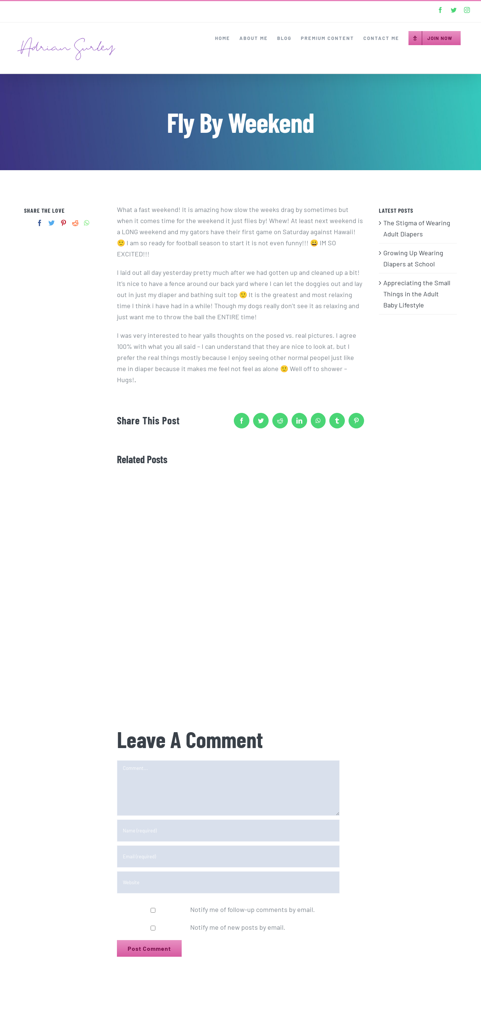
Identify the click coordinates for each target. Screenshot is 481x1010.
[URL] (228, 882)
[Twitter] (51, 223)
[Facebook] (40, 223)
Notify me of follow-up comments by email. (252, 909)
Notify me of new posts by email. (237, 927)
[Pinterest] (63, 223)
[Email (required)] (228, 856)
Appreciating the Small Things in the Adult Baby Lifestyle (416, 294)
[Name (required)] (228, 830)
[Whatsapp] (87, 223)
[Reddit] (75, 223)
